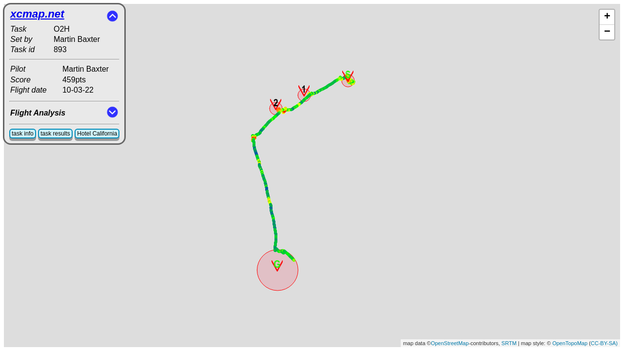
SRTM (509, 343)
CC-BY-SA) (604, 343)
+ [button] (607, 17)
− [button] (607, 32)
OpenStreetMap (450, 343)
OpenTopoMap (569, 343)
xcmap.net (37, 14)
